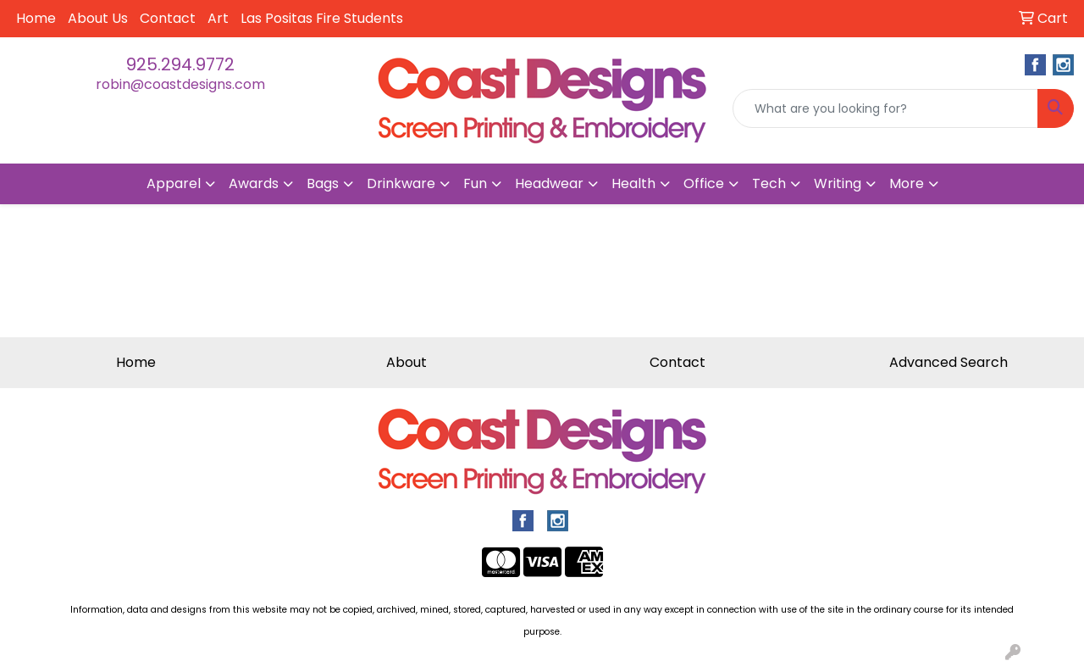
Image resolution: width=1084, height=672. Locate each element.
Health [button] (633, 183)
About (406, 362)
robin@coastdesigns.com (180, 84)
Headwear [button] (549, 183)
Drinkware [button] (401, 183)
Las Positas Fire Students (322, 18)
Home (36, 18)
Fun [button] (475, 183)
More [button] (906, 183)
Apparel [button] (174, 183)
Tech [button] (769, 183)
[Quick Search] (885, 108)
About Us (98, 18)
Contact (168, 18)
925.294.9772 (180, 64)
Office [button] (703, 183)
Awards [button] (254, 183)
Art (218, 18)
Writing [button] (837, 183)
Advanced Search (948, 362)
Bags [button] (323, 183)
